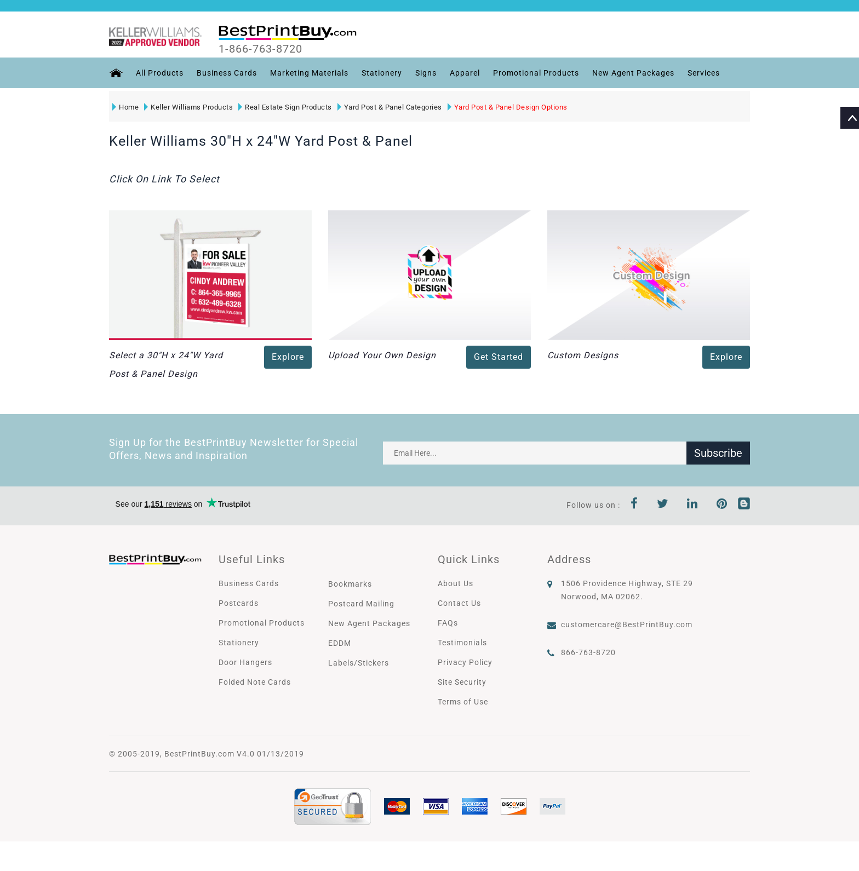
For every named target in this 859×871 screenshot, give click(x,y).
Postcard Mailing (361, 603)
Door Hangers (245, 662)
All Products (160, 72)
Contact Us (459, 603)
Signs (426, 72)
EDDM (339, 643)
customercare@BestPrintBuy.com (626, 624)
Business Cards (227, 72)
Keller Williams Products (188, 107)
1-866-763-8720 (260, 48)
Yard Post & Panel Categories (389, 107)
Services (704, 72)
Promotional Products (536, 72)
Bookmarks (350, 584)
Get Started (498, 357)
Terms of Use (463, 701)
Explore (288, 357)
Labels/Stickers (358, 662)
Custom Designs (583, 355)
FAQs (448, 622)
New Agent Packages (633, 72)
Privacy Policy (465, 662)
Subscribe (718, 453)
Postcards (239, 603)
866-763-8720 (588, 652)
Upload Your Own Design (382, 355)
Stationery (382, 72)
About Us (455, 583)
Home (125, 107)
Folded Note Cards (255, 682)
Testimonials (462, 642)
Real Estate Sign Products (285, 107)
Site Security (462, 682)
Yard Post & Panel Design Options (508, 107)
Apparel (465, 72)
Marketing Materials (309, 72)
